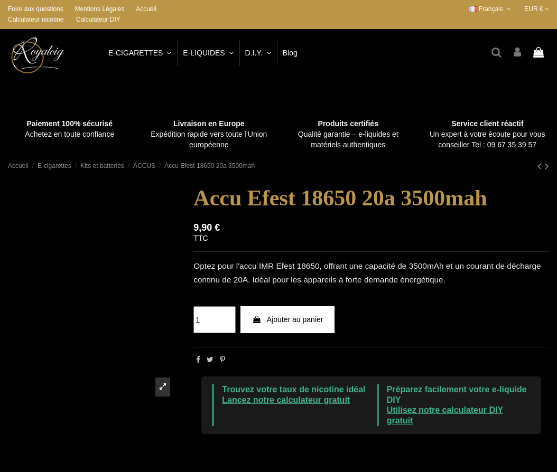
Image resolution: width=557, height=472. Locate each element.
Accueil (146, 9)
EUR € (536, 9)
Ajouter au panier (287, 319)
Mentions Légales (100, 9)
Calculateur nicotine (35, 19)
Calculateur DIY (98, 19)
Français (491, 9)
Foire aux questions (36, 9)
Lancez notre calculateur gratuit (286, 399)
